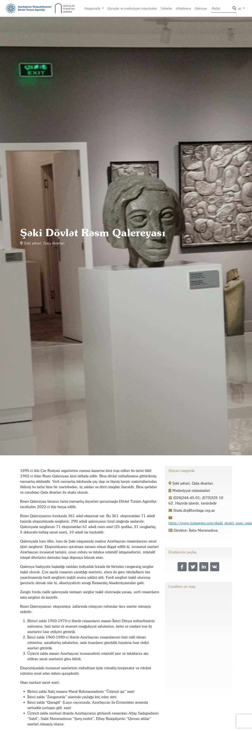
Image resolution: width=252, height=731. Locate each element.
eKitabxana (183, 8)
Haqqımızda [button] (92, 8)
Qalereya (201, 8)
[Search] (221, 8)
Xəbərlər (166, 8)
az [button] (240, 8)
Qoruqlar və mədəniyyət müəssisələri (132, 8)
